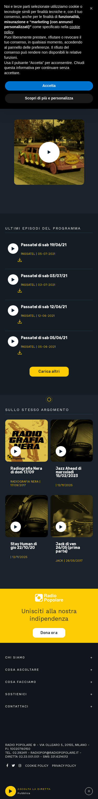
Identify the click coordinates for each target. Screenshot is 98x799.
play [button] (10, 791)
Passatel (28, 254)
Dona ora (49, 633)
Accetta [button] (49, 86)
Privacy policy (64, 766)
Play (49, 152)
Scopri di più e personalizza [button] (49, 98)
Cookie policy (36, 766)
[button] (91, 8)
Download (20, 260)
